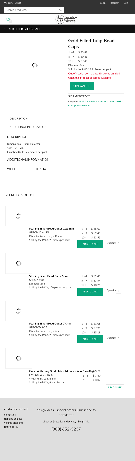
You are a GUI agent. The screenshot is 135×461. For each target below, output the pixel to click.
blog (80, 421)
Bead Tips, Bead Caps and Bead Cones (97, 101)
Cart (126, 2)
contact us (10, 414)
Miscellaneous (83, 105)
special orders (66, 410)
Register (114, 2)
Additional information (28, 126)
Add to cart (90, 244)
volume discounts (13, 422)
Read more (115, 387)
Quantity (111, 242)
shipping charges (13, 418)
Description (18, 118)
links (87, 421)
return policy (11, 426)
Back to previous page (23, 28)
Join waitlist (82, 85)
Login (102, 2)
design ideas (45, 410)
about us (47, 421)
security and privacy (65, 421)
